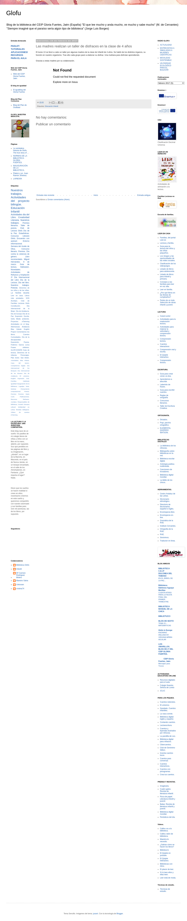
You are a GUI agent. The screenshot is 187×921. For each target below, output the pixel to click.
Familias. (14, 381)
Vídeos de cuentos (20, 412)
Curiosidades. (16, 337)
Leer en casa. (17, 295)
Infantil (19, 569)
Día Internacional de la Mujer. (20, 308)
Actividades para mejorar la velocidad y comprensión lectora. (167, 331)
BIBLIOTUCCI (164, 616)
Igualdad (14, 384)
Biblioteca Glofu (22, 565)
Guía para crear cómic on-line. (166, 375)
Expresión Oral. (23, 378)
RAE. (162, 534)
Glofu (13, 13)
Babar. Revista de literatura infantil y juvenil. (167, 806)
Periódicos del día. (167, 817)
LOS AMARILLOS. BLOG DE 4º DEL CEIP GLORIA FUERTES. (165, 649)
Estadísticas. (24, 233)
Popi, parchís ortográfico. (165, 424)
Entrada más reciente (45, 195)
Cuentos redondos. (168, 702)
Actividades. (15, 360)
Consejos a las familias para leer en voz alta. (167, 284)
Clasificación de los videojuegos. (168, 265)
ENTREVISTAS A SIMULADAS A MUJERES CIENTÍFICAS (167, 51)
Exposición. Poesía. (20, 342)
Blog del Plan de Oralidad (20, 106)
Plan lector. (15, 358)
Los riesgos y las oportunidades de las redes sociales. (167, 258)
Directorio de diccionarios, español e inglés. (167, 506)
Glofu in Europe (165, 630)
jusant (95, 914)
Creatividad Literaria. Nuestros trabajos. (20, 220)
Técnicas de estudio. (165, 890)
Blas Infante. (24, 360)
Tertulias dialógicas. (22, 409)
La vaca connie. (166, 714)
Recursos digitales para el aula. (167, 681)
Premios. (22, 251)
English (13, 378)
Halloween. (24, 267)
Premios (13, 394)
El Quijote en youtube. (165, 854)
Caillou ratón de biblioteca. (166, 835)
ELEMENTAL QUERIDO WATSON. (165, 430)
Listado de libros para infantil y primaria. (166, 276)
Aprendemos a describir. (166, 380)
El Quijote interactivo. (164, 356)
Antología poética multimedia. (167, 465)
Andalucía (25, 327)
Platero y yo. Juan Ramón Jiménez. (20, 174)
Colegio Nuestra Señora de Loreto (167, 686)
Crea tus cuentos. (167, 774)
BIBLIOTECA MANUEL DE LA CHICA (165, 609)
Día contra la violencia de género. (20, 254)
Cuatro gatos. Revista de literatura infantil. (167, 791)
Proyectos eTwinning (20, 321)
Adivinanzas (15, 327)
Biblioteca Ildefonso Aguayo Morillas (166, 587)
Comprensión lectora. (165, 340)
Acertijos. (14, 301)
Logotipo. (22, 386)
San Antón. (25, 358)
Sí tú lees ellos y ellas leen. (166, 873)
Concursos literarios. (164, 402)
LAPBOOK (17, 179)
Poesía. (26, 391)
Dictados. (164, 420)
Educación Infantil (51, 106)
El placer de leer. (167, 869)
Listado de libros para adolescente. (167, 270)
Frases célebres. (20, 347)
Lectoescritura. (166, 725)
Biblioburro (164, 850)
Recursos (14, 399)
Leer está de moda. (168, 878)
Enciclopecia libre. (167, 512)
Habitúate (26, 381)
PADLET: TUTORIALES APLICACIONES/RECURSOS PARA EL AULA (19, 52)
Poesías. (14, 288)
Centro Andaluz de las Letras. (167, 495)
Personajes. (25, 355)
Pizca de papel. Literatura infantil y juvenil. (167, 799)
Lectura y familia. (167, 243)
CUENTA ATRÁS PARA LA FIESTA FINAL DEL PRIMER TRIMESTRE (165, 597)
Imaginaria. (164, 786)
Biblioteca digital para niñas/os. (166, 740)
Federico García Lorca (20, 345)
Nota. (27, 386)
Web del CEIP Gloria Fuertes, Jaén (19, 76)
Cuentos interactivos (164, 345)
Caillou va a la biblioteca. (166, 829)
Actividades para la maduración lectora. (168, 321)
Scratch (20, 404)
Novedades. (16, 270)
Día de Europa (16, 314)
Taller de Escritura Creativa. (167, 407)
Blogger (120, 914)
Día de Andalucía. (22, 311)
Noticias (13, 389)
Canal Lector (165, 316)
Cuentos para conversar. (165, 759)
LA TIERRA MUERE (20, 293)
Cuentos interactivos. (165, 765)
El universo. (24, 376)
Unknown (20, 584)
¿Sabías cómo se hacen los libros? (167, 846)
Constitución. (15, 306)
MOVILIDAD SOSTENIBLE (166, 59)
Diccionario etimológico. (165, 500)
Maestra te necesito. (164, 840)
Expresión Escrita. (22, 316)
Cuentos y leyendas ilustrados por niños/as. (168, 730)
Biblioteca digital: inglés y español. (167, 718)
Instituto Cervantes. (168, 526)
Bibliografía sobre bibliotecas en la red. (167, 453)
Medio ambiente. (23, 319)
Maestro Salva (22, 580)
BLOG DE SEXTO (166, 621)
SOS (27, 298)
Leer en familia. (166, 289)
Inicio (96, 195)
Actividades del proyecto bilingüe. (20, 201)
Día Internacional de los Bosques (20, 368)
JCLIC (162, 691)
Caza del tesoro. (20, 363)
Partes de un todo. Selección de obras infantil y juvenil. (168, 302)
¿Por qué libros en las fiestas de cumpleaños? (167, 295)
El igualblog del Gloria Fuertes (19, 91)
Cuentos (26, 334)
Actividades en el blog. (20, 324)
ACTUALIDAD (166, 45)
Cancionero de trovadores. (166, 470)
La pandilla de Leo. (168, 736)
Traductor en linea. (167, 541)
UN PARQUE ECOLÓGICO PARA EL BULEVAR (165, 66)
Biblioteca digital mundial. (166, 476)
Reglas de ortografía (164, 396)
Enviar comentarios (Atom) (59, 199)
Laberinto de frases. (165, 385)
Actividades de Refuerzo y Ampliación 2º (20, 275)
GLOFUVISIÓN (16, 350)
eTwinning (14, 415)
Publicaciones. (24, 397)
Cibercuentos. (165, 745)
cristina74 (20, 589)
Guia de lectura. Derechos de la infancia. (20, 352)
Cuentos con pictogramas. (165, 770)
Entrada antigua (143, 195)
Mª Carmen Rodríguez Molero (21, 575)
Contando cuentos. (168, 722)
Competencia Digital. (18, 366)
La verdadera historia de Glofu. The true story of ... (21, 150)
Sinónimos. (164, 537)
